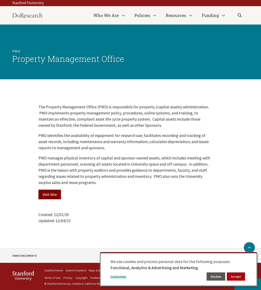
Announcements (24, 256)
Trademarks (97, 278)
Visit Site (50, 194)
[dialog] (178, 269)
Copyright (81, 278)
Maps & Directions (100, 270)
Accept (236, 276)
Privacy (67, 278)
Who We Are (106, 15)
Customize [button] (118, 276)
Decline (216, 276)
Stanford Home (53, 270)
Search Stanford (76, 270)
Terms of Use (52, 278)
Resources (176, 15)
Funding (210, 15)
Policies (142, 15)
